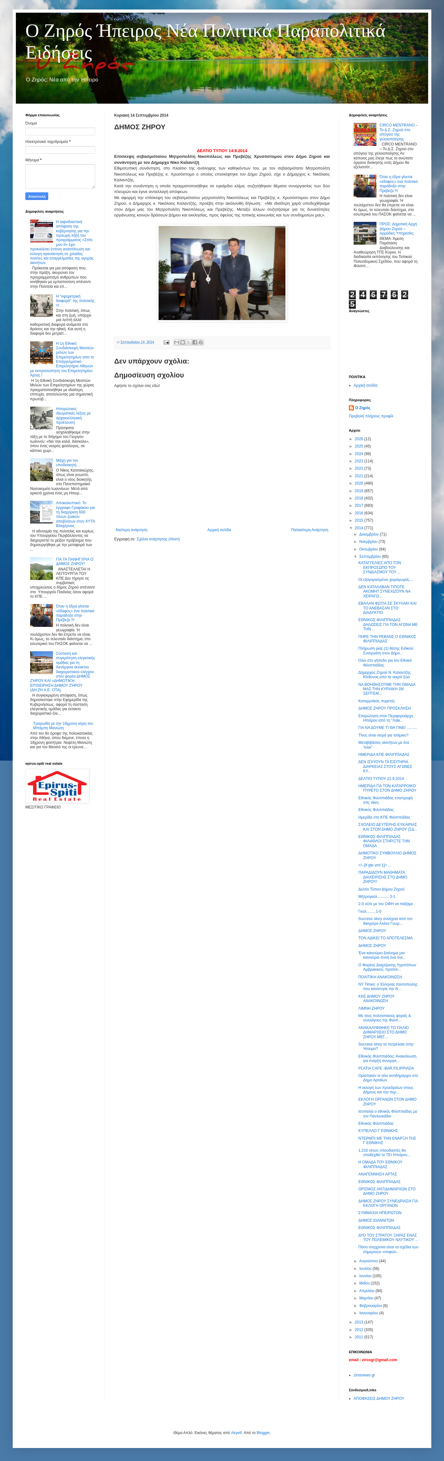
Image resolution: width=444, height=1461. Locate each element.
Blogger (263, 1433)
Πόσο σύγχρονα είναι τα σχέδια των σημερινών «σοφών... (388, 1249)
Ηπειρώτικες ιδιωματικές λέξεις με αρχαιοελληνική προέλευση (73, 416)
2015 (359, 520)
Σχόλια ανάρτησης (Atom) (158, 539)
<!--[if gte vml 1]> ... (374, 865)
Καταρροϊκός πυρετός (376, 701)
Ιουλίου (366, 1268)
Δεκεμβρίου (369, 534)
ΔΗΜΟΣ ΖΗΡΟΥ (372, 931)
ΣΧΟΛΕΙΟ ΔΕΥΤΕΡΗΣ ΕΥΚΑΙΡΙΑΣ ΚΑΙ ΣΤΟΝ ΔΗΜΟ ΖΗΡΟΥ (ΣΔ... (387, 826)
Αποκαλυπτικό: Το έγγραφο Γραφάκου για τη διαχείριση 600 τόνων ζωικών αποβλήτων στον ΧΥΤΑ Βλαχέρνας (75, 514)
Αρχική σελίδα (219, 530)
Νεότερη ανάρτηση (131, 530)
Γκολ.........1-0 (369, 911)
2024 (359, 454)
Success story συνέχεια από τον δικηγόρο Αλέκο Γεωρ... (385, 921)
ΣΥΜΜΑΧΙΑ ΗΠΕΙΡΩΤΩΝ (380, 1213)
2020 (359, 483)
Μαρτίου (367, 1298)
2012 (359, 1330)
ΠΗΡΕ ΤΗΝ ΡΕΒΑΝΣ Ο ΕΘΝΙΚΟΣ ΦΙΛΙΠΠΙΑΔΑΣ (387, 638)
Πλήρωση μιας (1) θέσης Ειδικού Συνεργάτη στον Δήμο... (385, 650)
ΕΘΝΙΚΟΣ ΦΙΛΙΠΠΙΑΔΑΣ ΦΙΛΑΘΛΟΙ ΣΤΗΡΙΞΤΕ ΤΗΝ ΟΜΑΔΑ (384, 841)
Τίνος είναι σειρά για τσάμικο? (383, 735)
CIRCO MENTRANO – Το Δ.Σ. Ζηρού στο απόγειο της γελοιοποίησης (399, 132)
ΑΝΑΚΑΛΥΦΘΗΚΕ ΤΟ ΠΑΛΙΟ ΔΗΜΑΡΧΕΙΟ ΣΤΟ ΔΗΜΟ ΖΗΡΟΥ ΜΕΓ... (383, 1032)
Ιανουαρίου (369, 1313)
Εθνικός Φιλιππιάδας (376, 810)
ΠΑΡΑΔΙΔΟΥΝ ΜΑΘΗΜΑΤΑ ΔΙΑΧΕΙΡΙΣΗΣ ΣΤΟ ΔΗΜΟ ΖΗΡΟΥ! (382, 877)
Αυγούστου (369, 1261)
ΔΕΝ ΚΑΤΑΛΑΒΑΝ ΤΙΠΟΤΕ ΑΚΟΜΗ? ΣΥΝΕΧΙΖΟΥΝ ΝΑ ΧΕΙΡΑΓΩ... (384, 591)
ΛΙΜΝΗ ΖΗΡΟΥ (371, 1008)
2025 (359, 446)
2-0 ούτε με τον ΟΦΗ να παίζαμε (385, 904)
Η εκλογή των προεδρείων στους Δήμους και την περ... (385, 1089)
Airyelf (236, 1433)
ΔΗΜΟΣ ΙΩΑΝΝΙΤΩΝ (376, 1220)
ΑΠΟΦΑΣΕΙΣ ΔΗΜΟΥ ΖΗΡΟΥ (379, 1398)
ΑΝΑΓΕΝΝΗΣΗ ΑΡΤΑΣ (377, 1174)
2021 (359, 476)
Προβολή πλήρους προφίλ (371, 416)
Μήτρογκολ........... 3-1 (376, 896)
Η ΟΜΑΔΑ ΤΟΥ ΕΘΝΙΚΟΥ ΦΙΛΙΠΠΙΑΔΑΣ (380, 1164)
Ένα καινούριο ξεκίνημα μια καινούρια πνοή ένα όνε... (382, 955)
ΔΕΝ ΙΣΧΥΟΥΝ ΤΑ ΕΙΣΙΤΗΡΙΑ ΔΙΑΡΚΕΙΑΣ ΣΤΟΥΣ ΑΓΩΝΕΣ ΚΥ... (385, 766)
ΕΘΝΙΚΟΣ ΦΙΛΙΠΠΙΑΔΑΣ (379, 1182)
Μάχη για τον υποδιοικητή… (68, 462)
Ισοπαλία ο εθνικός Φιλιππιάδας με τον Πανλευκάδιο (387, 1113)
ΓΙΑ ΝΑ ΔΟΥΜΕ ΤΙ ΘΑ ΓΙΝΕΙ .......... (387, 727)
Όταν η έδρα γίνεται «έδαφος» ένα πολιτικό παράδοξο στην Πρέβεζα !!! (75, 613)
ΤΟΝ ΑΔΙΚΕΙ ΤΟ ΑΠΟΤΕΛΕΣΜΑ (385, 938)
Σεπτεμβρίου (370, 556)
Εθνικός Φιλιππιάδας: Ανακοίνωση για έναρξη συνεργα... (387, 1058)
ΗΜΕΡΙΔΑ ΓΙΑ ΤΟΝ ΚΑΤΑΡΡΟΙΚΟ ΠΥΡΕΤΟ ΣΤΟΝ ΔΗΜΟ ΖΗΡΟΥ (387, 788)
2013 (359, 1322)
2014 (359, 528)
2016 (359, 513)
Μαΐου (365, 1283)
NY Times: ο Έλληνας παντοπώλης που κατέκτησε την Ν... (387, 986)
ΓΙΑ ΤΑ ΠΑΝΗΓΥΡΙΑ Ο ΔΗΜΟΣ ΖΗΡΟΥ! (74, 561)
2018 (359, 498)
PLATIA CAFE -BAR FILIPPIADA (386, 1068)
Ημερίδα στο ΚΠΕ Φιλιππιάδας (384, 817)
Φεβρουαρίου (371, 1305)
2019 (359, 491)
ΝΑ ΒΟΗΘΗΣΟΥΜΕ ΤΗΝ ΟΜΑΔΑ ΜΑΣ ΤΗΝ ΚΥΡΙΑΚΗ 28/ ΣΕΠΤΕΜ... (386, 689)
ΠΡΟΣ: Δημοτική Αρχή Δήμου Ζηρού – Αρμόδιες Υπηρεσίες (398, 228)
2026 (359, 439)
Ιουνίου (366, 1276)
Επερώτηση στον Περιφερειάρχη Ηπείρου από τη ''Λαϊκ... (385, 718)
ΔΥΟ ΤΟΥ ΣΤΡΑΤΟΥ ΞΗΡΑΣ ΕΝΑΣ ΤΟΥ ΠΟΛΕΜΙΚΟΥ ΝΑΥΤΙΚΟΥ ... (388, 1237)
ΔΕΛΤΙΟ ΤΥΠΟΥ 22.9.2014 (381, 778)
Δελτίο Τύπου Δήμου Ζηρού (381, 889)
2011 (359, 1337)
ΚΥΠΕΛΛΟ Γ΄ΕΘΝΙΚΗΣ (378, 1131)
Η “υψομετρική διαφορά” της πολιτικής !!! (75, 301)
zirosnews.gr (364, 1375)
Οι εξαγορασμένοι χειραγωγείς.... (386, 579)
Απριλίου (367, 1291)
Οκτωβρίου (369, 549)
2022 (359, 468)
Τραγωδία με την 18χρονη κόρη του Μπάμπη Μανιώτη (63, 725)
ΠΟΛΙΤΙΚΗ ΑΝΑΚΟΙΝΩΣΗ (380, 977)
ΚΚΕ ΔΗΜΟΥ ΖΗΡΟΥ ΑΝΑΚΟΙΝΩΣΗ (376, 998)
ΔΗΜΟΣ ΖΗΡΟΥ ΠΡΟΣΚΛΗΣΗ (384, 708)
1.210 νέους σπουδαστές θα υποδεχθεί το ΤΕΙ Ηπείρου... (384, 1152)
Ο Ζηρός (362, 408)
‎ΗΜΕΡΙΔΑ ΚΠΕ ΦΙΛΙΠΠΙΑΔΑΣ (383, 754)
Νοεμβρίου (369, 541)
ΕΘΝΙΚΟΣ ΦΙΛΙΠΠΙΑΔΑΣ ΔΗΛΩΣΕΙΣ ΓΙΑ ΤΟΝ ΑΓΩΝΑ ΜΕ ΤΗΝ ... (388, 624)
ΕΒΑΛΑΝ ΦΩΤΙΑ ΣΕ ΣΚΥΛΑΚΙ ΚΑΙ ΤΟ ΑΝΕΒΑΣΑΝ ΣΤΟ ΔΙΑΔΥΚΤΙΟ (387, 608)
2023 (359, 461)
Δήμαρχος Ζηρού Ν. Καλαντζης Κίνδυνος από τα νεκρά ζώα (384, 674)
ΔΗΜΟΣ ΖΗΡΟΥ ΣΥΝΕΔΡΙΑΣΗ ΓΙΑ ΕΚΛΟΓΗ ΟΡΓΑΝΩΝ (388, 1203)
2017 (359, 505)
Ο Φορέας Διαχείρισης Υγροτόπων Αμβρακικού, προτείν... (387, 967)
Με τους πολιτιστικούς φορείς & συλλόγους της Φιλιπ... (384, 1018)
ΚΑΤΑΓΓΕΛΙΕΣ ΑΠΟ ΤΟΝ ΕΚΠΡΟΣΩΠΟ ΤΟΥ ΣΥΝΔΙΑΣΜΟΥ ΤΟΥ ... (379, 567)
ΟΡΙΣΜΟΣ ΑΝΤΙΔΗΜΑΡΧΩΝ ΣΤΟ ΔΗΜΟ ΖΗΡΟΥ (386, 1191)
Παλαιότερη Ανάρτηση (309, 530)
